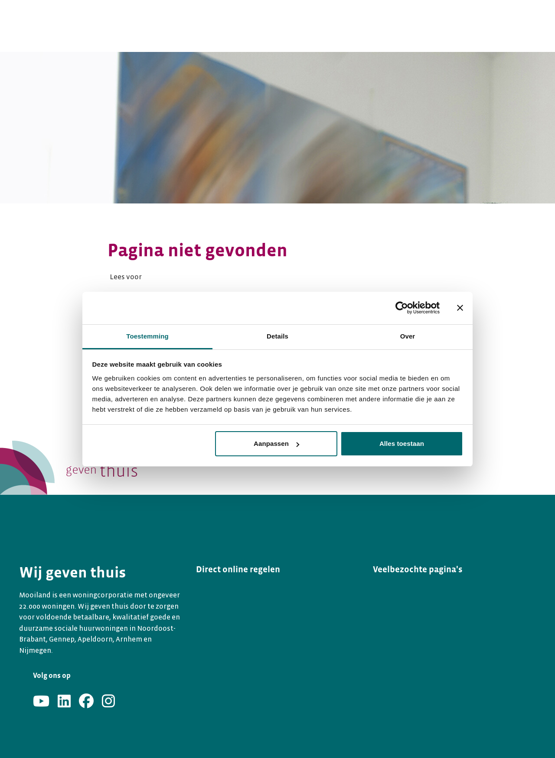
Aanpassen (276, 443)
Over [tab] (407, 336)
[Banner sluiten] (460, 308)
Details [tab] (277, 336)
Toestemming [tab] (147, 336)
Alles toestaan (401, 443)
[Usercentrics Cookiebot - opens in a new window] (402, 307)
